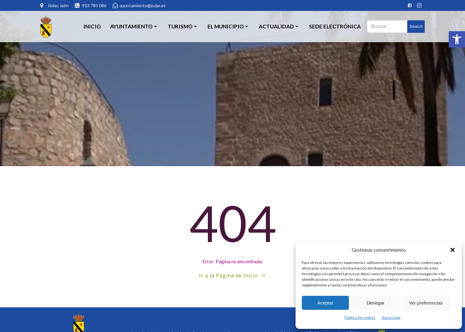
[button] (457, 39)
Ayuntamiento (134, 26)
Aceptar (325, 302)
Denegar (376, 302)
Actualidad (279, 26)
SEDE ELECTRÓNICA (335, 26)
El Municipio (228, 26)
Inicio (92, 26)
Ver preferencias (426, 302)
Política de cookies (360, 317)
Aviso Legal (391, 317)
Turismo (183, 26)
